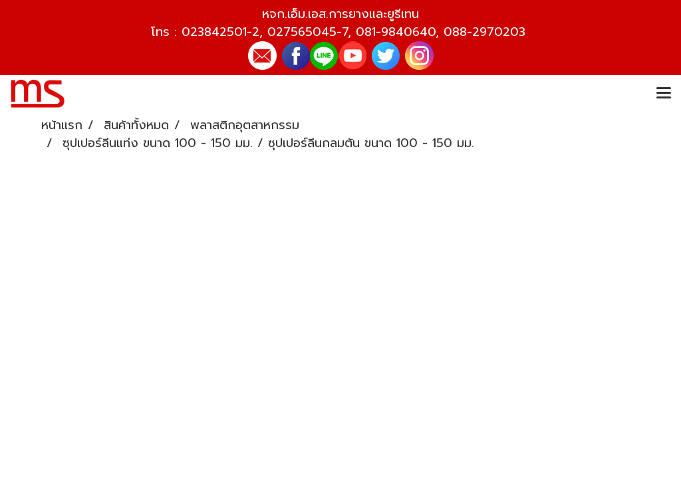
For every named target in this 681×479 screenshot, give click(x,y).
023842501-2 (220, 32)
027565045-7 (307, 32)
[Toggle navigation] (663, 93)
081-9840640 (396, 32)
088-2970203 (484, 32)
